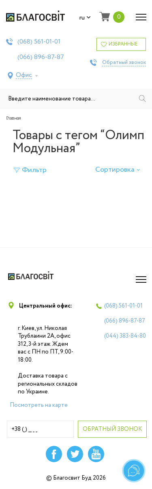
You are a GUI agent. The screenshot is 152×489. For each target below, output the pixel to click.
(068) (38, 41)
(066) (40, 57)
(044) (125, 336)
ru (85, 18)
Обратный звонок (124, 62)
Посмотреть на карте (39, 405)
